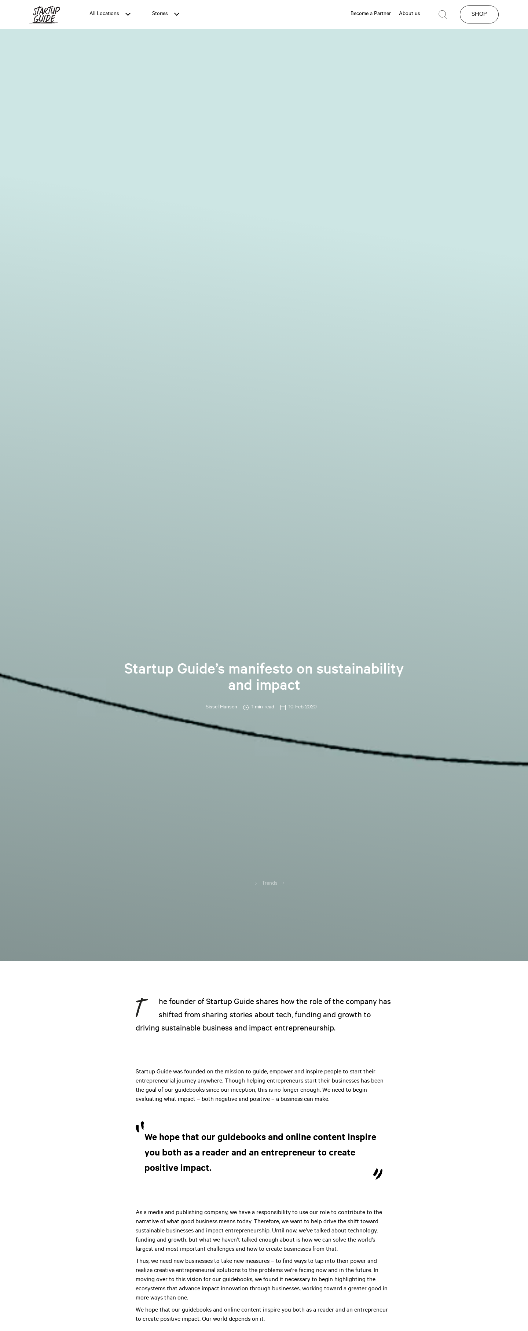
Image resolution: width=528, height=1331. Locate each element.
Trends (270, 884)
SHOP (479, 14)
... (247, 882)
